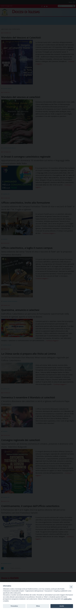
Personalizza (14, 606)
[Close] (71, 587)
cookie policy (68, 599)
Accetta (62, 606)
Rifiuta (38, 606)
